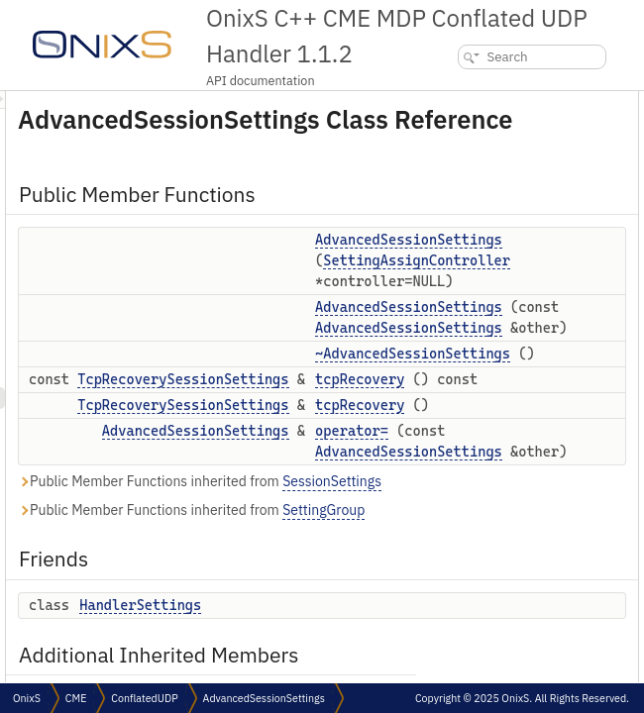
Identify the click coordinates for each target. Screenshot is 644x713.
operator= (571, 232)
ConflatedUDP (144, 698)
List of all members (578, 559)
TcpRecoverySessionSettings (430, 469)
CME (75, 698)
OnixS (27, 698)
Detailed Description (582, 319)
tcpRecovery (578, 188)
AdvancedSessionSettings (443, 521)
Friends (549, 254)
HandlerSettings (587, 275)
